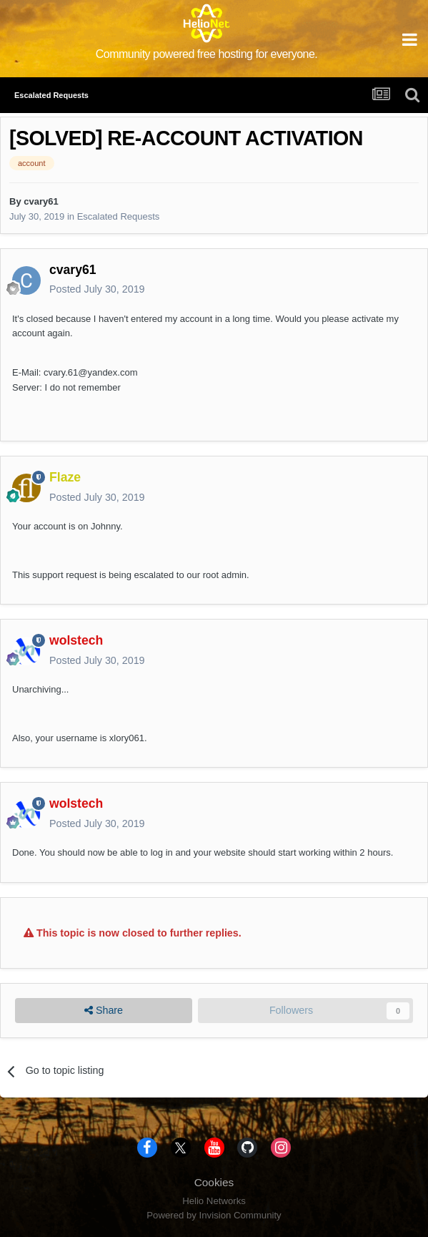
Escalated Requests (118, 216)
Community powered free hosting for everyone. (207, 54)
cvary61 (41, 201)
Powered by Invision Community (213, 1215)
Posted (97, 289)
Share (103, 1010)
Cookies (214, 1182)
